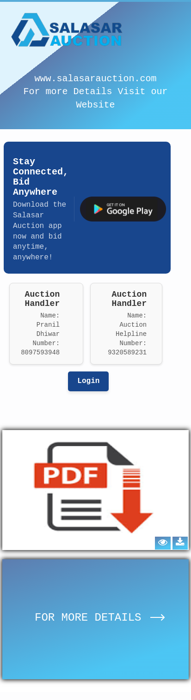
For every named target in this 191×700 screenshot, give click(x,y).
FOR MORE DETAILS (99, 617)
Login (88, 381)
